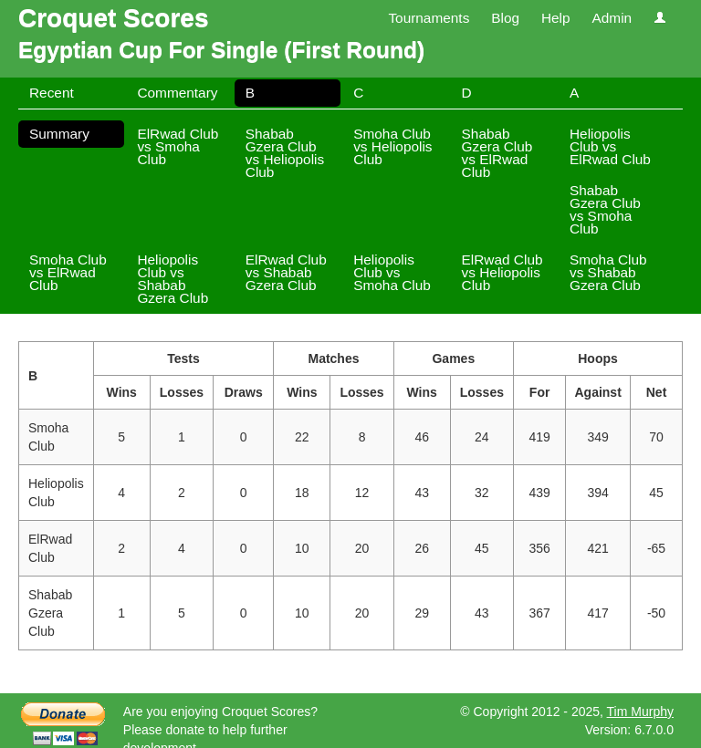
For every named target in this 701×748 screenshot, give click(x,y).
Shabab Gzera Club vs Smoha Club (605, 209)
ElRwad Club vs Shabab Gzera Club (286, 272)
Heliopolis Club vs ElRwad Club (610, 146)
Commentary (177, 92)
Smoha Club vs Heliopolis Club (392, 146)
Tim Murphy (640, 711)
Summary (59, 133)
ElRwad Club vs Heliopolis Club (502, 272)
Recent (51, 92)
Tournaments (428, 18)
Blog (505, 18)
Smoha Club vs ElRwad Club (68, 272)
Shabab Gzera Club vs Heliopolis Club (285, 153)
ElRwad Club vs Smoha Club (177, 146)
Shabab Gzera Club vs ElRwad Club (497, 153)
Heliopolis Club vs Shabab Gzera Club (172, 279)
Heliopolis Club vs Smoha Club (392, 272)
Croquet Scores (113, 18)
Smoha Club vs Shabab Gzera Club (608, 272)
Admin (611, 18)
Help (555, 18)
